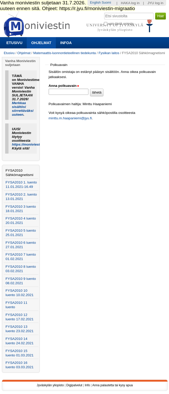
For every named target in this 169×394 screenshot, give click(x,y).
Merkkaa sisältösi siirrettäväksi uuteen (22, 108)
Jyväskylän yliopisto (50, 385)
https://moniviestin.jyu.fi (32, 144)
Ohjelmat (41, 43)
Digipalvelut (74, 385)
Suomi (106, 2)
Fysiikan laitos (109, 53)
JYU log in (155, 3)
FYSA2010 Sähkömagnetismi (19, 173)
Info (87, 385)
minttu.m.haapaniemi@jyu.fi (70, 118)
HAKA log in (130, 3)
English (95, 2)
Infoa (66, 43)
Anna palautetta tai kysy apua (112, 385)
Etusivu (14, 43)
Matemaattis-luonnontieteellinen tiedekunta (64, 53)
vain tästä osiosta (121, 24)
